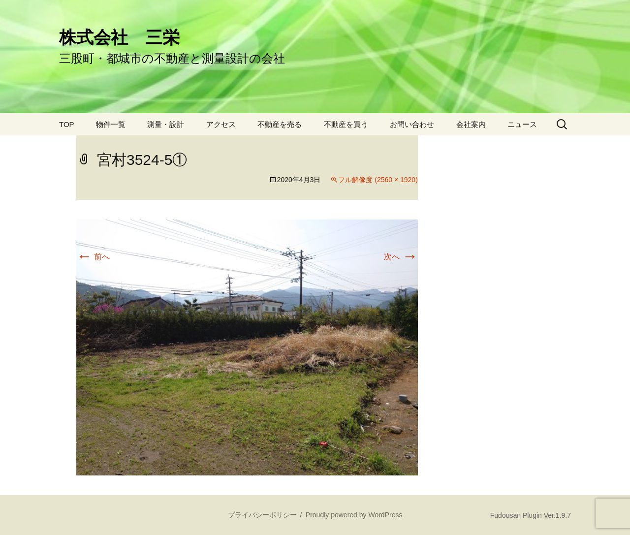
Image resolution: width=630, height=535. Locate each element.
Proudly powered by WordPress (354, 515)
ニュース (522, 124)
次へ (400, 256)
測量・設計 (165, 124)
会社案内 (471, 124)
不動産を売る (279, 124)
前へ (93, 256)
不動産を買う (346, 124)
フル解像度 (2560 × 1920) (377, 180)
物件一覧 (111, 124)
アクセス (221, 124)
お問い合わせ (412, 124)
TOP (66, 124)
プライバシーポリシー (262, 515)
